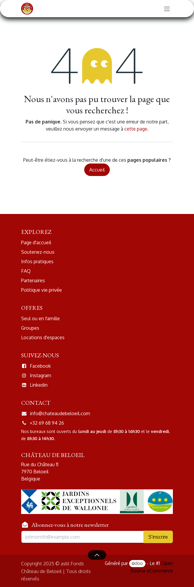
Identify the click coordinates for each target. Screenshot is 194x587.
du (74, 431)
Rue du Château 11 (40, 464)
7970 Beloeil (35, 472)
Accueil (97, 170)
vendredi (160, 431)
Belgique (30, 479)
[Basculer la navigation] (167, 8)
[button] (97, 555)
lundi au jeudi (91, 431)
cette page (135, 129)
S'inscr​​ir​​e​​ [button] (158, 537)
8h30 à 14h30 (40, 438)
